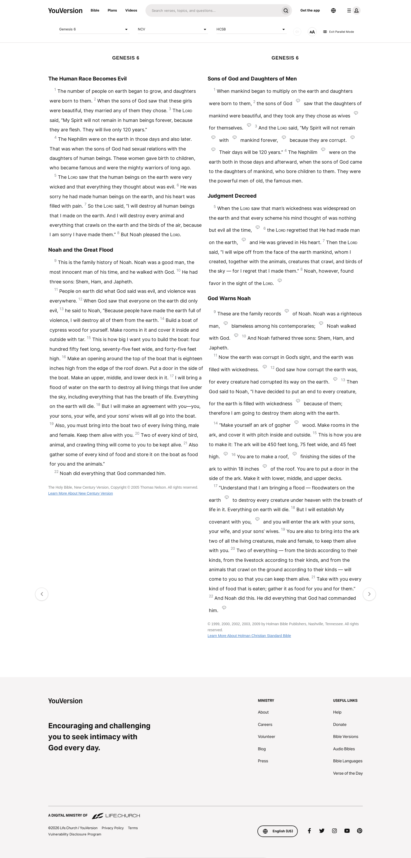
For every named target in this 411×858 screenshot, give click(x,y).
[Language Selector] (333, 10)
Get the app (310, 10)
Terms (133, 828)
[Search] (212, 10)
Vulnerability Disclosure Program (74, 834)
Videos (131, 10)
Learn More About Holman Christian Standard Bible (249, 636)
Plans (112, 10)
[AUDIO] (297, 32)
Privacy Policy (113, 828)
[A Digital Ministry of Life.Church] (205, 813)
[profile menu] (353, 10)
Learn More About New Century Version (80, 493)
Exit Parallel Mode (338, 32)
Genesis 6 (94, 29)
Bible (95, 10)
